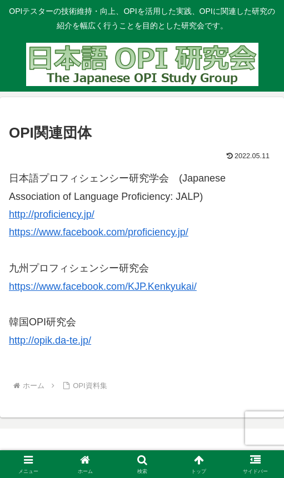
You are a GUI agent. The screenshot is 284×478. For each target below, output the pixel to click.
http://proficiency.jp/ (51, 214)
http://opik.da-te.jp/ (50, 340)
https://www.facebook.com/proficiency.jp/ (98, 232)
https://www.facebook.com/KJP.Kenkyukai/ (103, 286)
